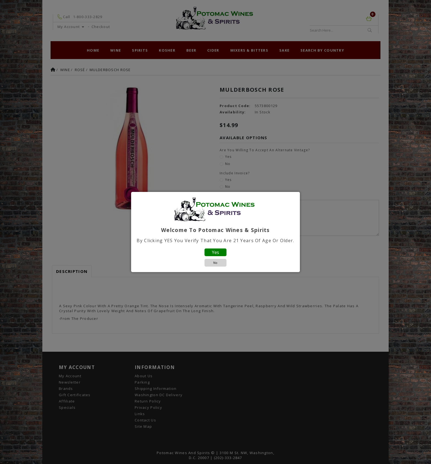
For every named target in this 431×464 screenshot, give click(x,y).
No (215, 263)
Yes (215, 252)
